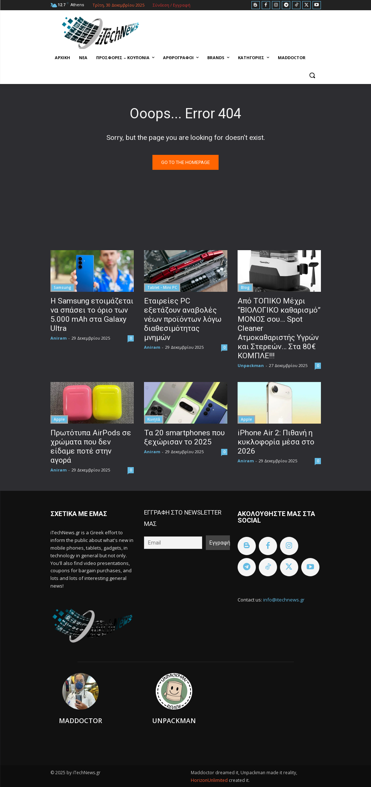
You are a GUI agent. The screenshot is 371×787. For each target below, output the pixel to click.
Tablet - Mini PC (162, 287)
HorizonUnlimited (210, 780)
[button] (312, 75)
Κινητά (153, 419)
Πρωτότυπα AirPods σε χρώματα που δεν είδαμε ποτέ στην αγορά (90, 446)
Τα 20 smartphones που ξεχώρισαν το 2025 (184, 437)
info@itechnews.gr (283, 599)
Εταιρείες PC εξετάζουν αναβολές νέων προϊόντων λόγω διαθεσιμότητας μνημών (183, 319)
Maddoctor (80, 720)
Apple (59, 419)
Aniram (58, 338)
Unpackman (251, 365)
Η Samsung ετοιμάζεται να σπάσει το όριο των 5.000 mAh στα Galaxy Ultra (91, 315)
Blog (245, 287)
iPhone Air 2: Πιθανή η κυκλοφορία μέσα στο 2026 (276, 441)
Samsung (62, 287)
